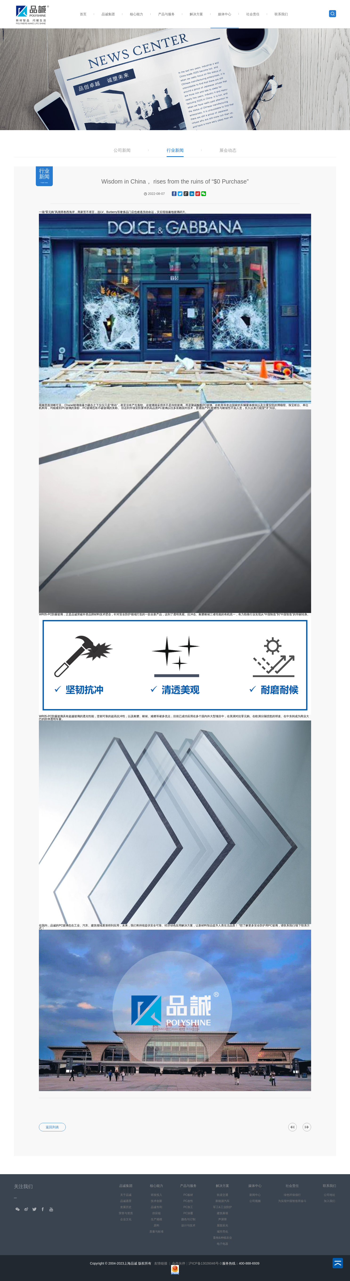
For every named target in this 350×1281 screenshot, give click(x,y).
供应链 (156, 1213)
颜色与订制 (188, 1219)
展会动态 (227, 150)
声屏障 (222, 1219)
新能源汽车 (222, 1201)
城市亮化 (222, 1231)
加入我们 (329, 1201)
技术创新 (156, 1201)
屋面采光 (222, 1225)
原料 (156, 1225)
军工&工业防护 (222, 1207)
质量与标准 (156, 1231)
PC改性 (188, 1201)
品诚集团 (108, 14)
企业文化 (126, 1219)
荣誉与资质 (126, 1213)
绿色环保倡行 (292, 1194)
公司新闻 (122, 150)
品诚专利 (156, 1207)
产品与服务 (166, 14)
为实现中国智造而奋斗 (292, 1201)
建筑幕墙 (222, 1213)
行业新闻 (175, 150)
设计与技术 (188, 1225)
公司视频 (255, 1201)
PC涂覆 (188, 1213)
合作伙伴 (178, 1263)
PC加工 (188, 1207)
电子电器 (222, 1243)
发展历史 (126, 1207)
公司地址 (329, 1194)
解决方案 (196, 14)
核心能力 (136, 14)
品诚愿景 (126, 1201)
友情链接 (160, 1263)
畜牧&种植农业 (222, 1237)
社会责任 (252, 14)
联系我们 (281, 14)
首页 (83, 14)
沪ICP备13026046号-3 (205, 1263)
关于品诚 (126, 1194)
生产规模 (156, 1219)
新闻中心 (255, 1194)
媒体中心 (224, 14)
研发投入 (156, 1194)
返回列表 (52, 1127)
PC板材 (188, 1194)
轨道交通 (222, 1194)
